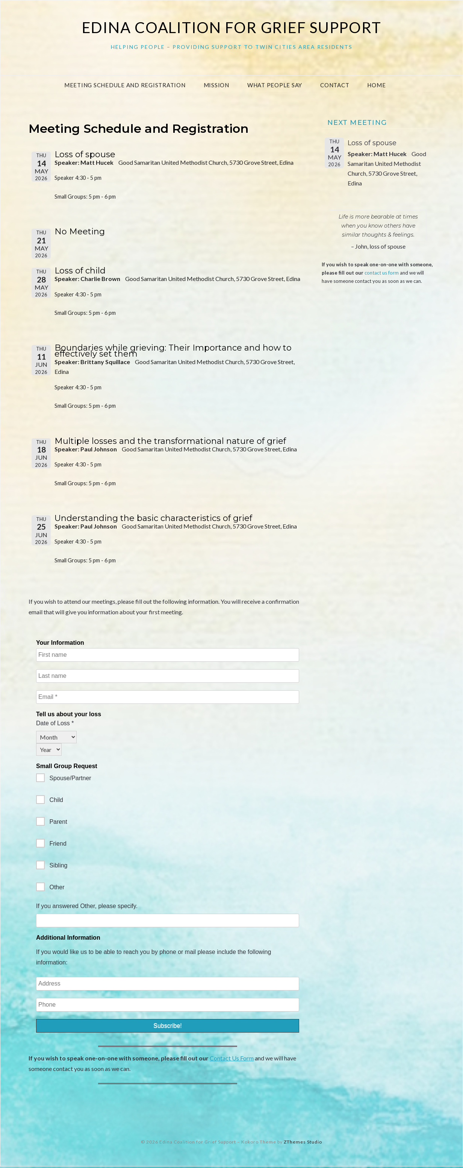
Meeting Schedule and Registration (125, 85)
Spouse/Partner (63, 779)
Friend (51, 844)
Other (50, 888)
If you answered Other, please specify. (87, 907)
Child (49, 801)
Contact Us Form (232, 1059)
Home (376, 85)
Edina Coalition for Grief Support (231, 27)
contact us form (382, 273)
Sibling (51, 866)
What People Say (274, 85)
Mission (216, 85)
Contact (334, 85)
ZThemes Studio (303, 1143)
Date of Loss (55, 724)
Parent (51, 823)
